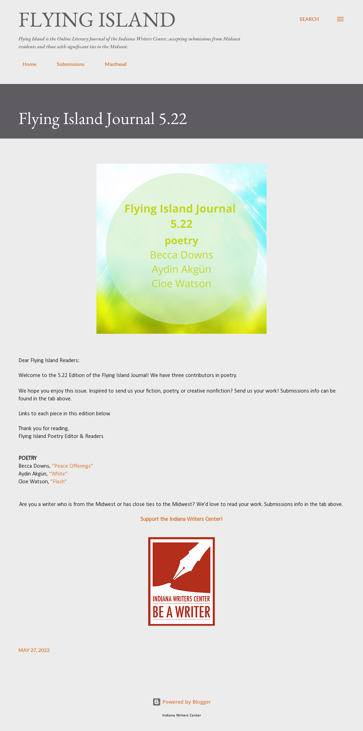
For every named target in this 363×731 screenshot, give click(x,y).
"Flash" (59, 482)
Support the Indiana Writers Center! (181, 519)
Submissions (66, 64)
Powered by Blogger (181, 701)
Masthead (111, 64)
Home (25, 64)
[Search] (309, 19)
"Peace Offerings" (72, 466)
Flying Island (96, 19)
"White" (58, 474)
